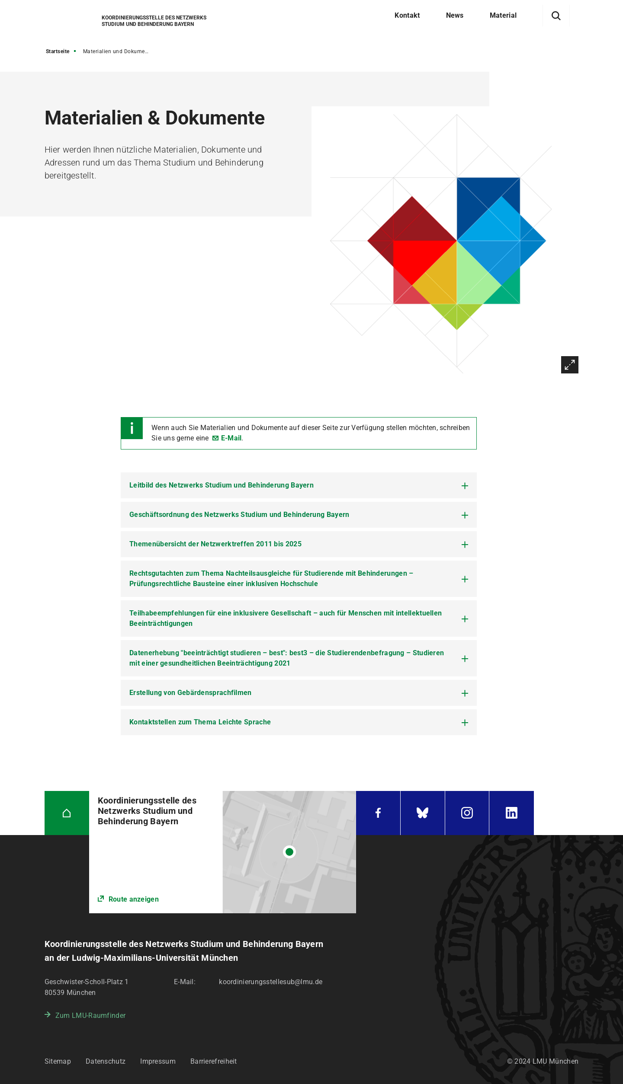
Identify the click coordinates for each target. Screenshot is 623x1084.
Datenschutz (105, 1061)
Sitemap (58, 1061)
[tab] (299, 485)
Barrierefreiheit (213, 1061)
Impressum (158, 1061)
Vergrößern (569, 364)
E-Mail (231, 438)
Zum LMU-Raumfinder (90, 1015)
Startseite (58, 51)
